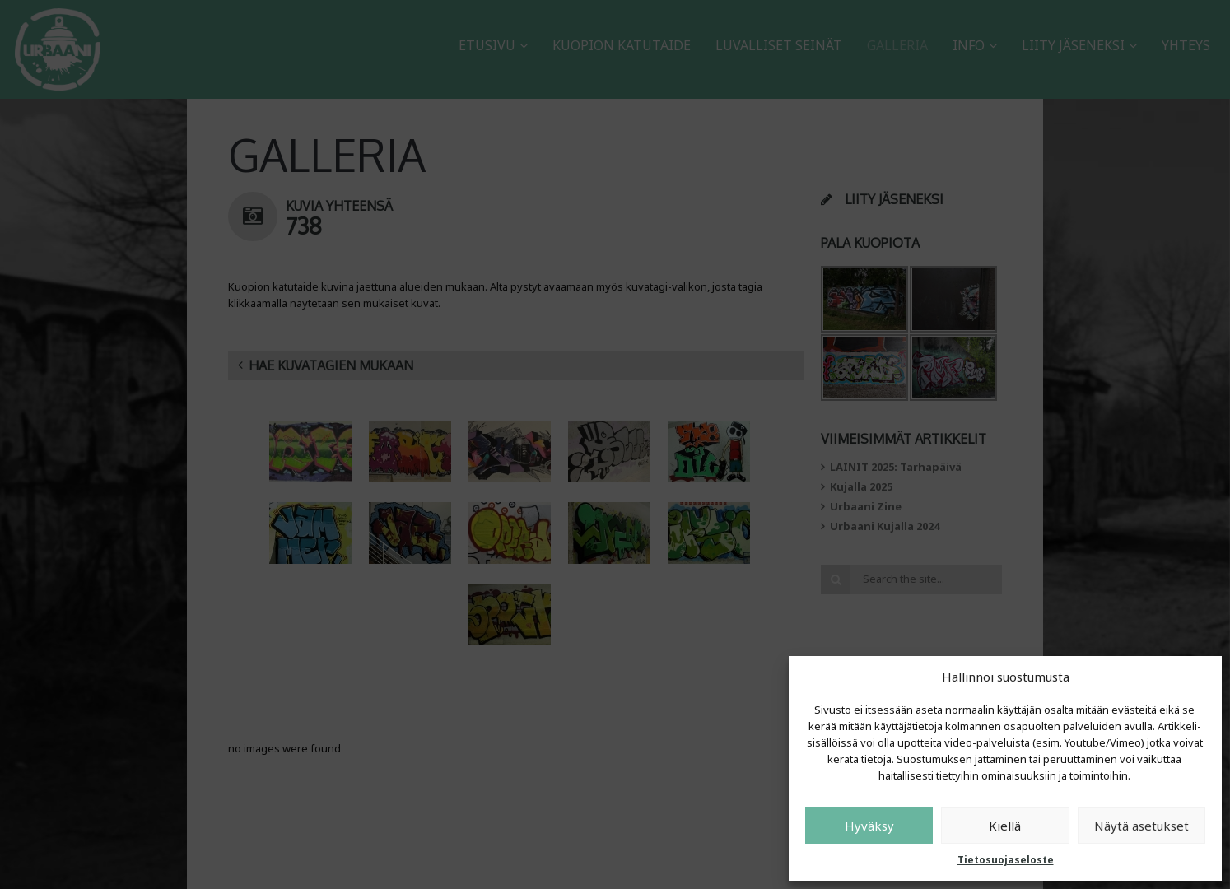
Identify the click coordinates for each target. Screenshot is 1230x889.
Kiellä (1005, 825)
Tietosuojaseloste (1005, 860)
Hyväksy (869, 825)
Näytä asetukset (1141, 825)
